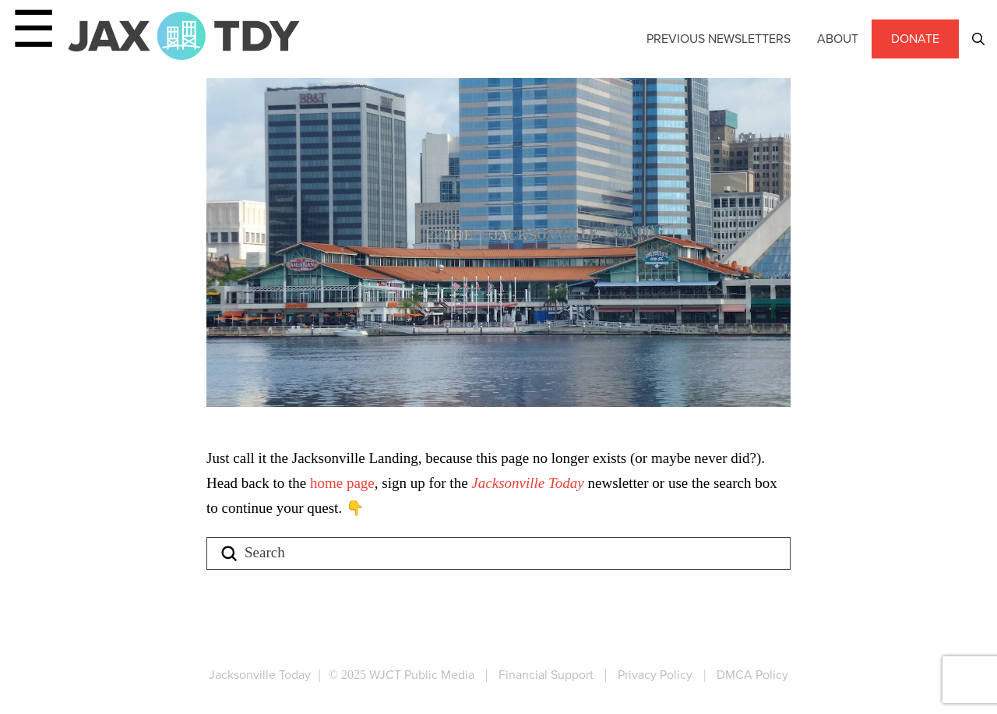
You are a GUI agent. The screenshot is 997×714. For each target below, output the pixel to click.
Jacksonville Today (529, 483)
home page (342, 483)
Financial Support (546, 675)
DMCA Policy (752, 675)
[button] (978, 39)
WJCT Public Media (421, 675)
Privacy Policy (655, 675)
